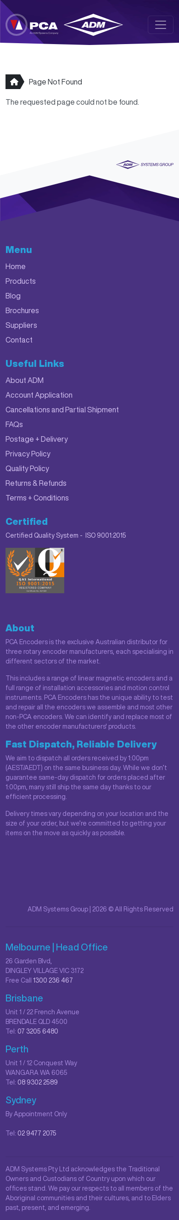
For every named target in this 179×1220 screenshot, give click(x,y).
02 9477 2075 (36, 1133)
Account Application (39, 395)
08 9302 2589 (37, 1082)
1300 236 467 (53, 980)
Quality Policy (27, 468)
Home (16, 266)
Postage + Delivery (37, 439)
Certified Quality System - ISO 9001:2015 (66, 535)
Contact (19, 339)
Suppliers (21, 325)
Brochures (22, 310)
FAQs (14, 424)
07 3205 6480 (37, 1031)
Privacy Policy (28, 453)
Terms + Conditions (37, 497)
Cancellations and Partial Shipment (62, 409)
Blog (13, 295)
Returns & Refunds (36, 483)
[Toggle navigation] (160, 25)
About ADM (25, 380)
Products (21, 281)
